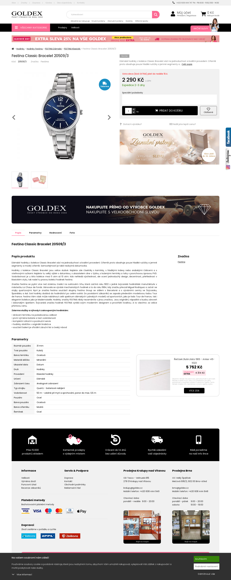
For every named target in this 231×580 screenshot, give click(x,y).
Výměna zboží (28, 481)
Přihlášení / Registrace (186, 16)
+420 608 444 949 (149, 491)
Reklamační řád (72, 487)
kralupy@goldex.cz (132, 487)
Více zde (194, 390)
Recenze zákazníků (31, 487)
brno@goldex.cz (180, 487)
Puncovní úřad (28, 484)
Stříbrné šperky (141, 21)
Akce (14, 2)
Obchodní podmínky (75, 484)
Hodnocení (57, 232)
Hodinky (129, 21)
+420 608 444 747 (182, 2)
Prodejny (62, 27)
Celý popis (187, 64)
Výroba (48, 2)
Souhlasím (201, 558)
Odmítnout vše (206, 573)
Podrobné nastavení (206, 566)
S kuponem (189, 371)
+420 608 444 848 (198, 491)
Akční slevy (203, 28)
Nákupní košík (213, 16)
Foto (74, 232)
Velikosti (75, 27)
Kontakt (68, 481)
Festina (45, 61)
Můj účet (184, 13)
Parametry (36, 232)
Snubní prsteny (98, 21)
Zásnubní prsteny (115, 21)
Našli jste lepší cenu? (183, 124)
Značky (24, 2)
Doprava (36, 2)
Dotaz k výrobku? (131, 124)
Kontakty (81, 2)
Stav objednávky (64, 2)
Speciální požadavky (132, 92)
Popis (18, 232)
